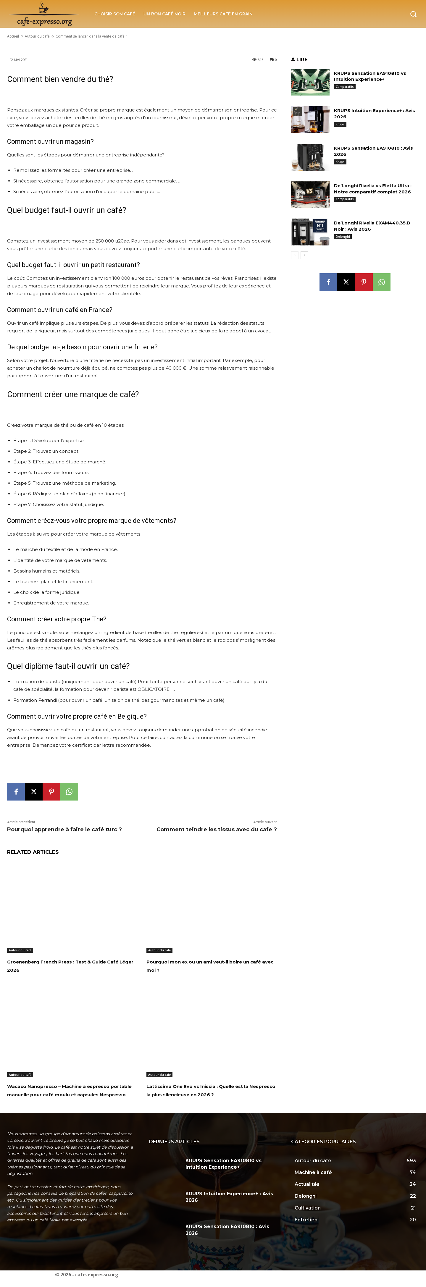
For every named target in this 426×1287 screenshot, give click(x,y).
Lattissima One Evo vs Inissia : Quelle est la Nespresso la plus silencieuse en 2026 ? (210, 1094)
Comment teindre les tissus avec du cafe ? (216, 829)
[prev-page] (294, 255)
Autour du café (20, 950)
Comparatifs (345, 87)
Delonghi (343, 237)
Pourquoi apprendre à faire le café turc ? (64, 829)
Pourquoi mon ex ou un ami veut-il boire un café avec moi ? (206, 965)
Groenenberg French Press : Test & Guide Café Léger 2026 (67, 965)
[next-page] (304, 255)
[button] (413, 14)
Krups (340, 124)
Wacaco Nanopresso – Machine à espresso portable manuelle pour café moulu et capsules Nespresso (67, 1094)
